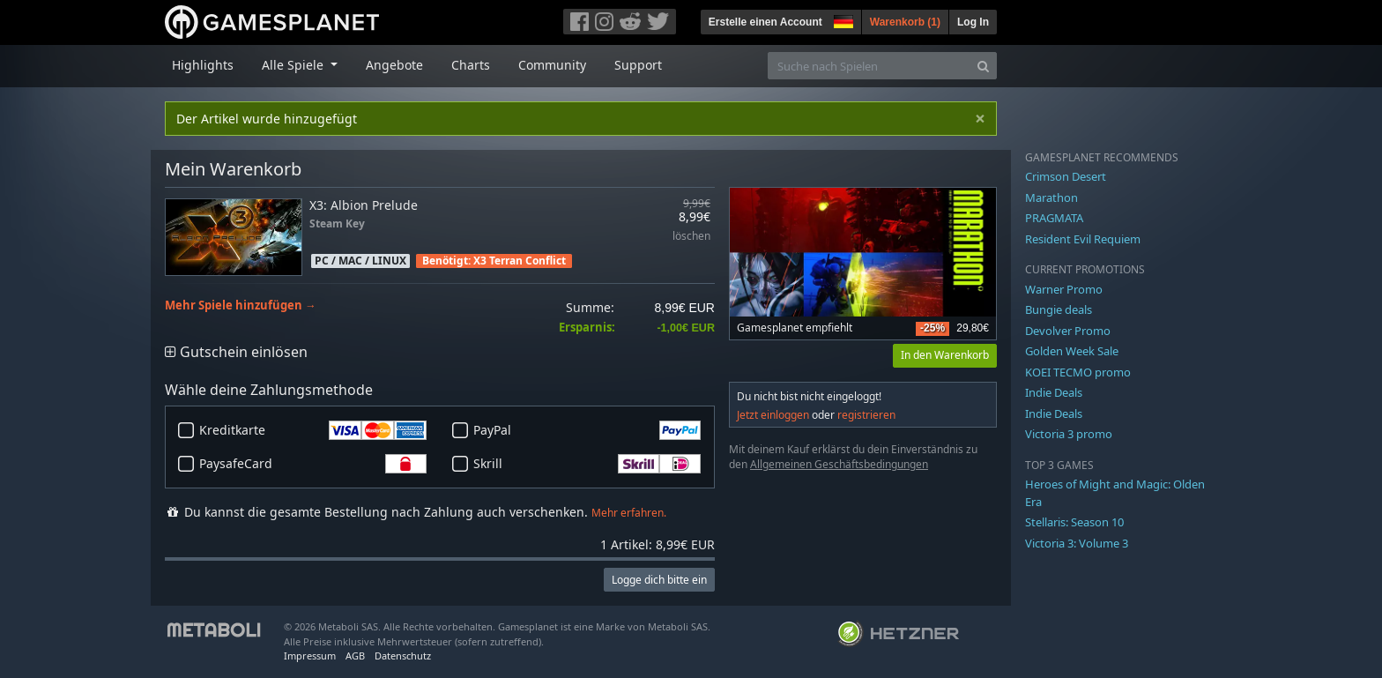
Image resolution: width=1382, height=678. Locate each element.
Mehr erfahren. (628, 512)
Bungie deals (1058, 309)
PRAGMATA (1054, 218)
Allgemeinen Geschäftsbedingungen (839, 464)
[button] (841, 19)
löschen (691, 236)
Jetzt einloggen (773, 414)
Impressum (310, 655)
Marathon (1051, 197)
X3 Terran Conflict (519, 260)
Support (638, 64)
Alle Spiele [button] (294, 64)
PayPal (587, 430)
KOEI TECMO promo (1078, 372)
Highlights (203, 64)
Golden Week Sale (1071, 351)
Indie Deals (1053, 392)
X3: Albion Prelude (363, 205)
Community (552, 64)
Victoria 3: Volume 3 (1076, 543)
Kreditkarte (313, 430)
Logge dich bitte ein (659, 579)
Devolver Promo (1068, 331)
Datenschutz (403, 655)
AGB (355, 655)
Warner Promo (1064, 289)
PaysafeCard (313, 463)
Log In (973, 22)
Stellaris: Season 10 (1074, 522)
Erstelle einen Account (765, 22)
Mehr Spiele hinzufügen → (240, 305)
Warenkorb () (905, 22)
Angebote (394, 64)
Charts (470, 64)
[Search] (983, 65)
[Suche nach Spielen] (869, 65)
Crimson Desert (1065, 176)
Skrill (587, 463)
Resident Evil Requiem (1083, 239)
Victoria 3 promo (1068, 434)
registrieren (866, 414)
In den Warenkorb (945, 354)
